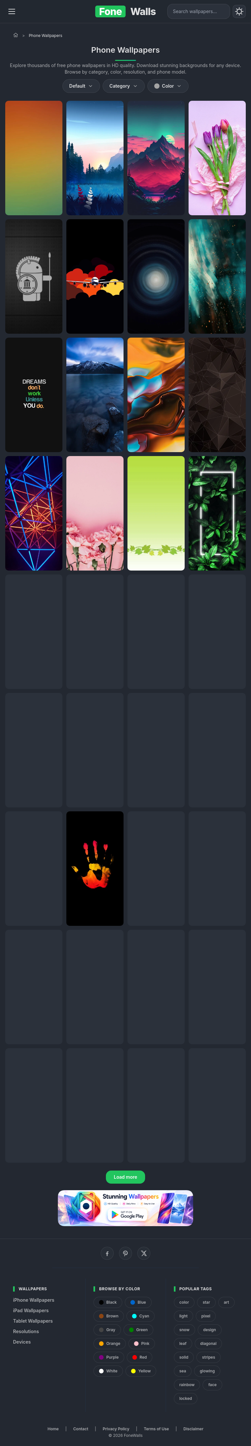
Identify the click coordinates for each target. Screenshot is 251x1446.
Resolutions (26, 1331)
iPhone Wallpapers (33, 1300)
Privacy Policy (116, 1428)
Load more (125, 1177)
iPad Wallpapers (31, 1310)
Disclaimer (193, 1428)
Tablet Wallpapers (33, 1321)
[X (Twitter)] (143, 1253)
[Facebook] (107, 1253)
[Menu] (11, 11)
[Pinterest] (125, 1253)
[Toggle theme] (239, 11)
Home (53, 1428)
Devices (22, 1342)
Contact (80, 1428)
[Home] (15, 35)
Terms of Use (156, 1428)
